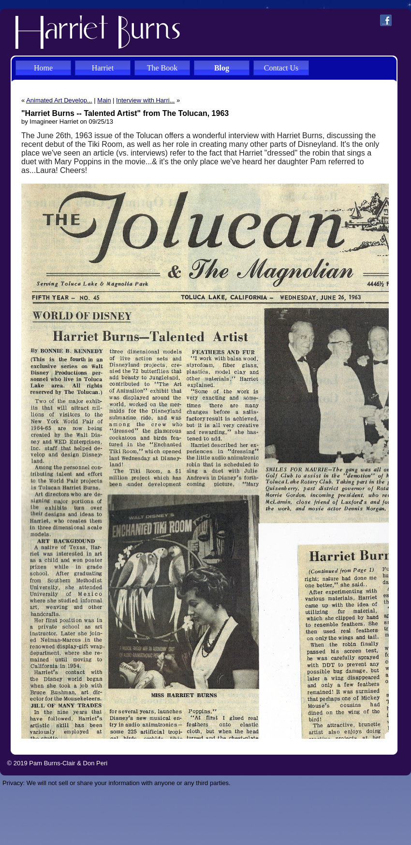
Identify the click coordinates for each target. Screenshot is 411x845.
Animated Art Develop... (59, 100)
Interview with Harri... (145, 100)
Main (104, 100)
